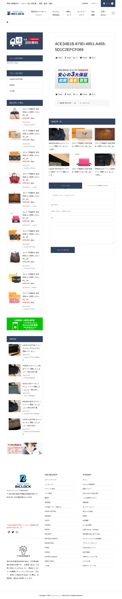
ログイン (94, 3)
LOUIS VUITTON (15, 79)
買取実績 (85, 502)
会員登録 (85, 3)
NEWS (85, 516)
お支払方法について (89, 547)
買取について (68, 13)
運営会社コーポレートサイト (38, 13)
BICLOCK (68, 103)
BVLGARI (48, 534)
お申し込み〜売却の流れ (91, 493)
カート (109, 3)
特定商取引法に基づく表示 (91, 534)
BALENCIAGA (49, 543)
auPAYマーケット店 (89, 566)
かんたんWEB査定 (56, 13)
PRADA (47, 529)
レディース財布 (50, 489)
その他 (12, 91)
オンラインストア (81, 13)
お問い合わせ (103, 13)
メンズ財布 (48, 493)
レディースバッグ (50, 480)
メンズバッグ (49, 484)
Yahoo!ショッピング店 (90, 556)
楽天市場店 (86, 552)
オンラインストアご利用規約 (92, 538)
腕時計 (47, 498)
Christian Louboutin (51, 556)
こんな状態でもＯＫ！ (90, 498)
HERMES (48, 516)
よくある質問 (87, 525)
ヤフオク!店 (86, 561)
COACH (47, 552)
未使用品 (47, 502)
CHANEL (48, 525)
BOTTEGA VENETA (51, 538)
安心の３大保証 (88, 511)
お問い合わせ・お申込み (91, 529)
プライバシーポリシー (90, 543)
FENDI (12, 85)
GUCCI (47, 520)
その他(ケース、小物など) (53, 507)
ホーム (85, 480)
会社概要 (93, 13)
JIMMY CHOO (49, 561)
